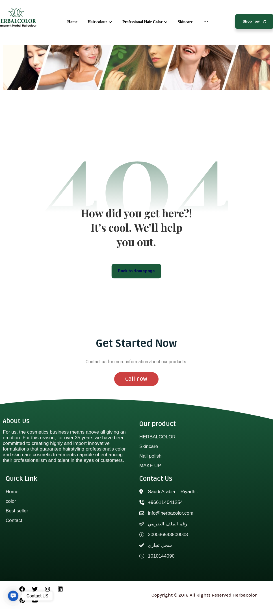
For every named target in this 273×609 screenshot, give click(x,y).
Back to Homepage (136, 271)
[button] (13, 596)
